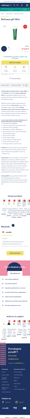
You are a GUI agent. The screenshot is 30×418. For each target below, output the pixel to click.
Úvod (2, 13)
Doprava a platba (5, 368)
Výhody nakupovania (6, 385)
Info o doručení (15, 58)
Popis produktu (5, 85)
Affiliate (15, 374)
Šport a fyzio (8, 13)
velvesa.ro (22, 411)
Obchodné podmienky (4, 372)
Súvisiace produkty (16, 85)
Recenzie (25, 84)
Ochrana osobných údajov (19, 383)
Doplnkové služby (5, 378)
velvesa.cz (7, 411)
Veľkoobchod (16, 371)
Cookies (15, 380)
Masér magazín (17, 377)
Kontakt (3, 365)
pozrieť (25, 9)
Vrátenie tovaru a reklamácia (5, 382)
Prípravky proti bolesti (18, 13)
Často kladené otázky (18, 368)
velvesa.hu (15, 411)
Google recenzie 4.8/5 (16, 357)
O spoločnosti (5, 375)
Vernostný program (18, 365)
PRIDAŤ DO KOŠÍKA (15, 62)
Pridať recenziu (15, 251)
